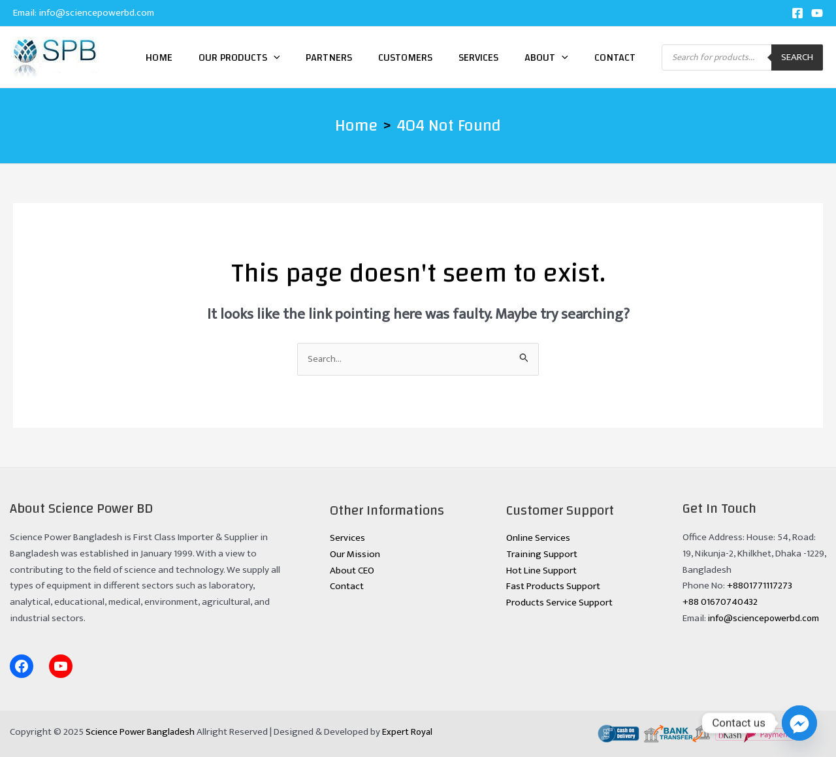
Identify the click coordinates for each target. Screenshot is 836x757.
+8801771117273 (759, 586)
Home (159, 57)
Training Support (541, 554)
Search (797, 57)
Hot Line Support (541, 570)
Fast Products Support (553, 587)
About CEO (352, 570)
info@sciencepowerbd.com (96, 13)
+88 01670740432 (720, 602)
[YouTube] (817, 13)
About (546, 57)
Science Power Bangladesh (142, 732)
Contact (614, 57)
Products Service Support (559, 602)
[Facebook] (797, 13)
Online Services (538, 538)
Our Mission (355, 554)
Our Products (239, 57)
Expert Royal (411, 732)
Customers (405, 57)
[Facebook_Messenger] (799, 723)
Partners (329, 57)
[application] (273, 57)
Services (478, 57)
